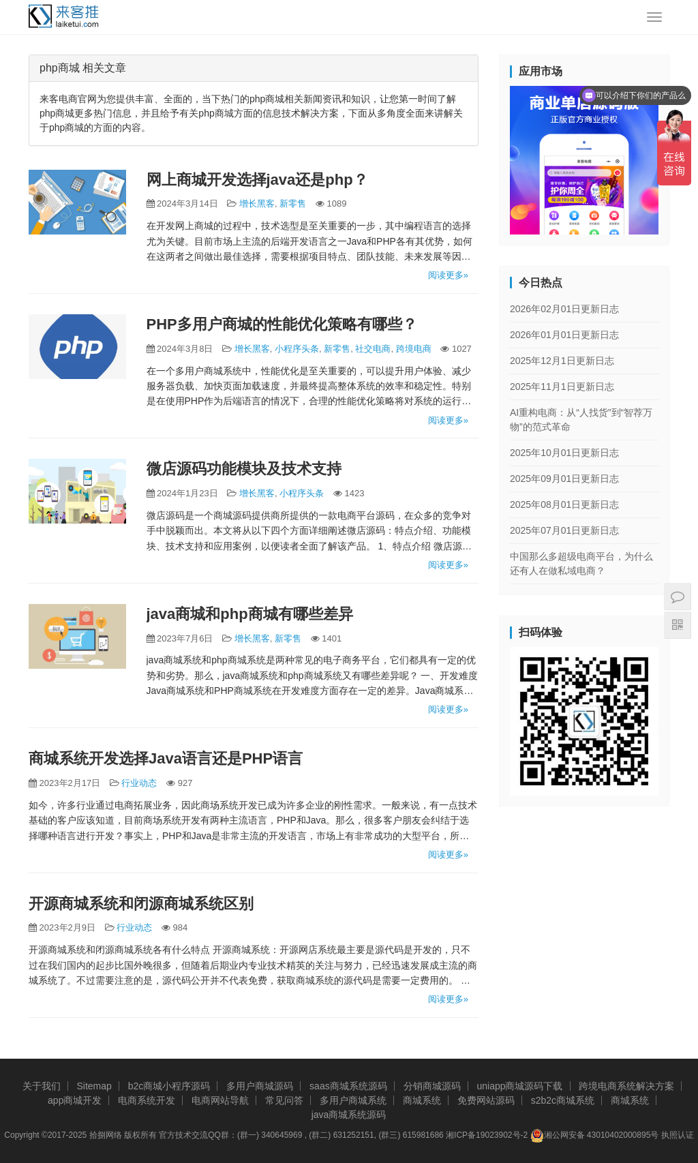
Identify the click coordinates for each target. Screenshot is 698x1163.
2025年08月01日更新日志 (564, 504)
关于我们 (41, 1086)
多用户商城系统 (353, 1100)
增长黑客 (257, 203)
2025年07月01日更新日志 (564, 530)
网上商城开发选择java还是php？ (257, 179)
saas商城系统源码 (348, 1086)
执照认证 (677, 1135)
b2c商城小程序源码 (169, 1086)
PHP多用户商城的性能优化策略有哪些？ (282, 324)
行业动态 (139, 783)
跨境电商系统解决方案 (626, 1086)
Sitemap (93, 1086)
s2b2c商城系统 (562, 1100)
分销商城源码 (432, 1086)
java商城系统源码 (349, 1114)
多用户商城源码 (259, 1086)
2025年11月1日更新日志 (562, 386)
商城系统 (422, 1100)
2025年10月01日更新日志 (564, 452)
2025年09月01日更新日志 (564, 478)
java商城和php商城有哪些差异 (250, 613)
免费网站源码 (486, 1100)
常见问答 (284, 1100)
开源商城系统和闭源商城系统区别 (141, 903)
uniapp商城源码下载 (519, 1086)
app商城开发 (75, 1100)
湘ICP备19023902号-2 (487, 1135)
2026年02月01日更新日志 (564, 308)
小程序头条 (297, 349)
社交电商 (373, 349)
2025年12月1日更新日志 (562, 360)
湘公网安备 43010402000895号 (594, 1136)
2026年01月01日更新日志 (564, 334)
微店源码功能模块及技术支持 (244, 468)
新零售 (292, 203)
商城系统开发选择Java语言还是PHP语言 (166, 758)
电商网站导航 (220, 1100)
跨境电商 (413, 349)
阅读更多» (448, 275)
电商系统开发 (146, 1100)
